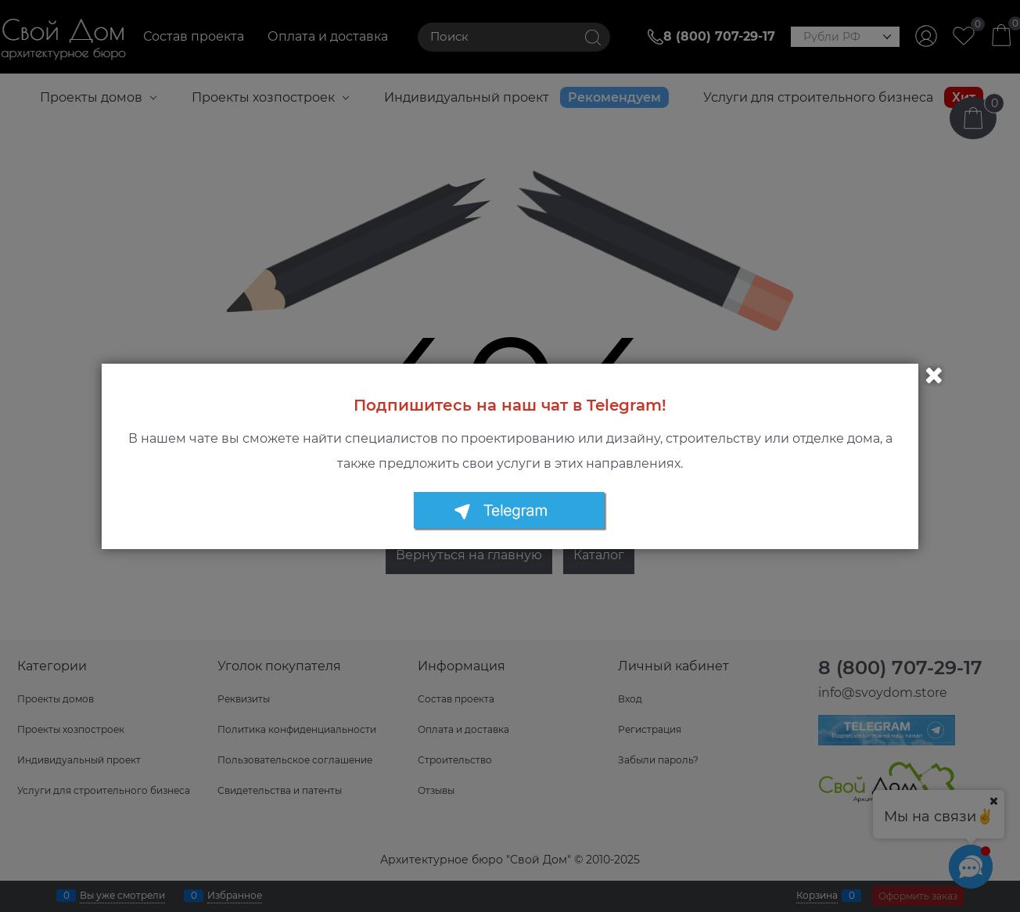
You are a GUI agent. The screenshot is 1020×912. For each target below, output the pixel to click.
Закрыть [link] (934, 375)
